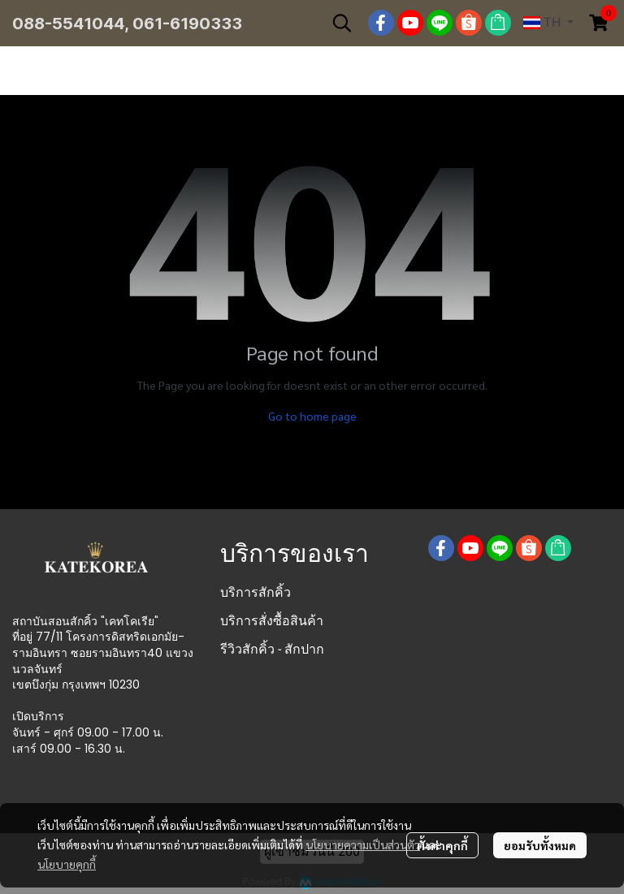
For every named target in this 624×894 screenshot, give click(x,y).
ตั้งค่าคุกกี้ (442, 845)
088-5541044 (68, 23)
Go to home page (312, 415)
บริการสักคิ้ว (255, 592)
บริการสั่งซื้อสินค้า (271, 620)
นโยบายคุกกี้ (66, 864)
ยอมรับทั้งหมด (540, 845)
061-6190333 (187, 23)
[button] (342, 23)
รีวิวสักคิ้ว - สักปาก (272, 649)
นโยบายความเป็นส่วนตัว (363, 844)
